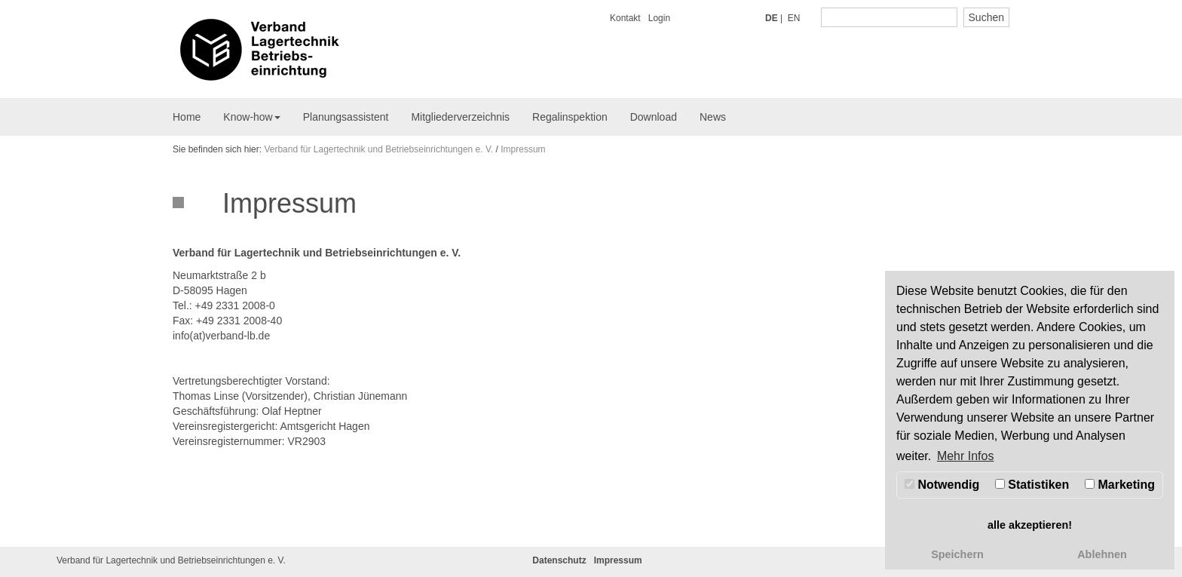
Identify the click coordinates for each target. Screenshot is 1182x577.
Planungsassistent (346, 117)
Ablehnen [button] (1102, 554)
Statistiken (1032, 484)
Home (187, 117)
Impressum (523, 149)
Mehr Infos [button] (965, 456)
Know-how (251, 117)
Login (659, 18)
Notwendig (942, 484)
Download (653, 117)
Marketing (1120, 484)
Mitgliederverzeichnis (460, 117)
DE (771, 18)
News (713, 117)
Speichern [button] (957, 554)
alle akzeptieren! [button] (1030, 525)
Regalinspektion (570, 117)
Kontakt (625, 18)
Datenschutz (559, 560)
